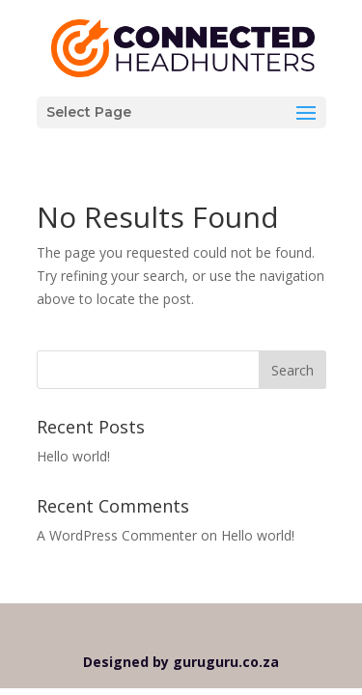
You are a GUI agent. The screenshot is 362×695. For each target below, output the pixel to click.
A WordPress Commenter (117, 535)
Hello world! (73, 456)
